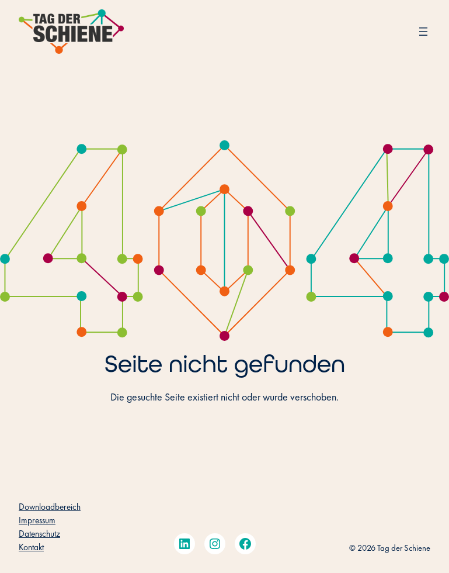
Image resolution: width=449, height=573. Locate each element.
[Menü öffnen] (423, 32)
